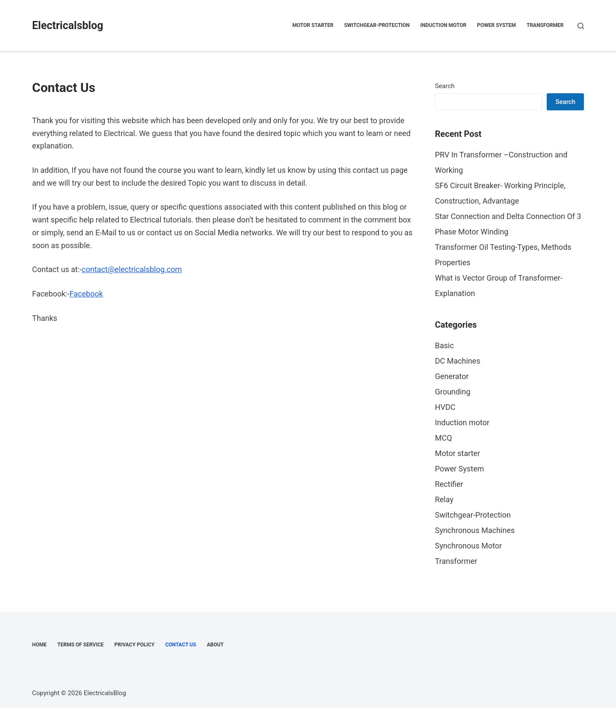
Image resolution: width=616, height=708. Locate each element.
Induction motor (444, 25)
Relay (444, 499)
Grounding (453, 391)
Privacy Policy (134, 645)
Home (39, 645)
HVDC (445, 407)
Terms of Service (80, 645)
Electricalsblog (67, 25)
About (215, 645)
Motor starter (312, 25)
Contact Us (180, 645)
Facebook (86, 293)
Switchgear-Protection (376, 25)
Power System (496, 25)
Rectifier (449, 484)
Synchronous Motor (468, 545)
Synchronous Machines (475, 530)
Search (445, 86)
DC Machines (457, 360)
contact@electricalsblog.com (132, 269)
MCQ (443, 437)
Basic (444, 345)
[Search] (581, 26)
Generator (452, 376)
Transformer (545, 25)
